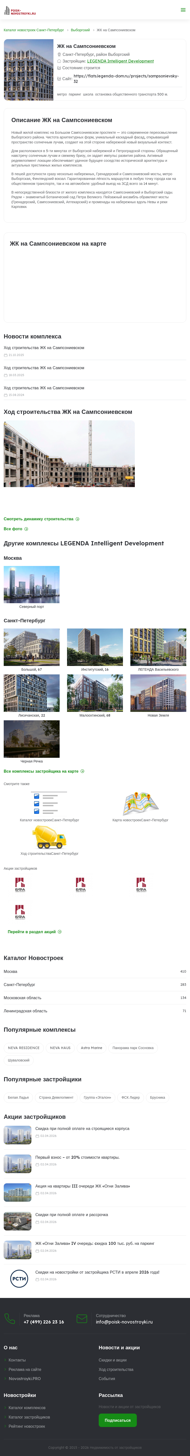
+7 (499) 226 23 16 (44, 1322)
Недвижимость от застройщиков (116, 1447)
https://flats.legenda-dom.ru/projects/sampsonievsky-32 (126, 78)
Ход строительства (116, 1369)
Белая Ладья (18, 1097)
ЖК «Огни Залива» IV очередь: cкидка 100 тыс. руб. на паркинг (94, 1243)
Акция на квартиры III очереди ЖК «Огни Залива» (82, 1186)
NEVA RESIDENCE (24, 1048)
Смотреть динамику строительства (41, 519)
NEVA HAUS (60, 1048)
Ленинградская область (25, 1010)
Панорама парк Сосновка (133, 1048)
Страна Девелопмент (56, 1097)
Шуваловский (18, 1060)
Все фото (16, 529)
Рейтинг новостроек (27, 1426)
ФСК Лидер (130, 1097)
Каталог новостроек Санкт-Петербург (34, 30)
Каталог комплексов (27, 1407)
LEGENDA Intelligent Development (120, 61)
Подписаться (118, 1420)
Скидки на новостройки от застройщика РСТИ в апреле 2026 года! (97, 1272)
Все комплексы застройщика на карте (44, 771)
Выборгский (80, 30)
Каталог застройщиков (29, 1417)
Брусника (157, 1097)
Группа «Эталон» (97, 1097)
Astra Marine (91, 1048)
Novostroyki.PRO (25, 1378)
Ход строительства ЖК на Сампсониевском (44, 347)
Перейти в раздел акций (35, 931)
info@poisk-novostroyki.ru (124, 1322)
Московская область (22, 997)
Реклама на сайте (25, 1369)
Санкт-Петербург (19, 984)
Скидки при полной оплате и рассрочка (71, 1214)
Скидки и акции (113, 1359)
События (107, 1378)
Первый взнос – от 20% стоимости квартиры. (77, 1157)
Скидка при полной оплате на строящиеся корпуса (82, 1128)
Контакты (17, 1359)
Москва (10, 971)
